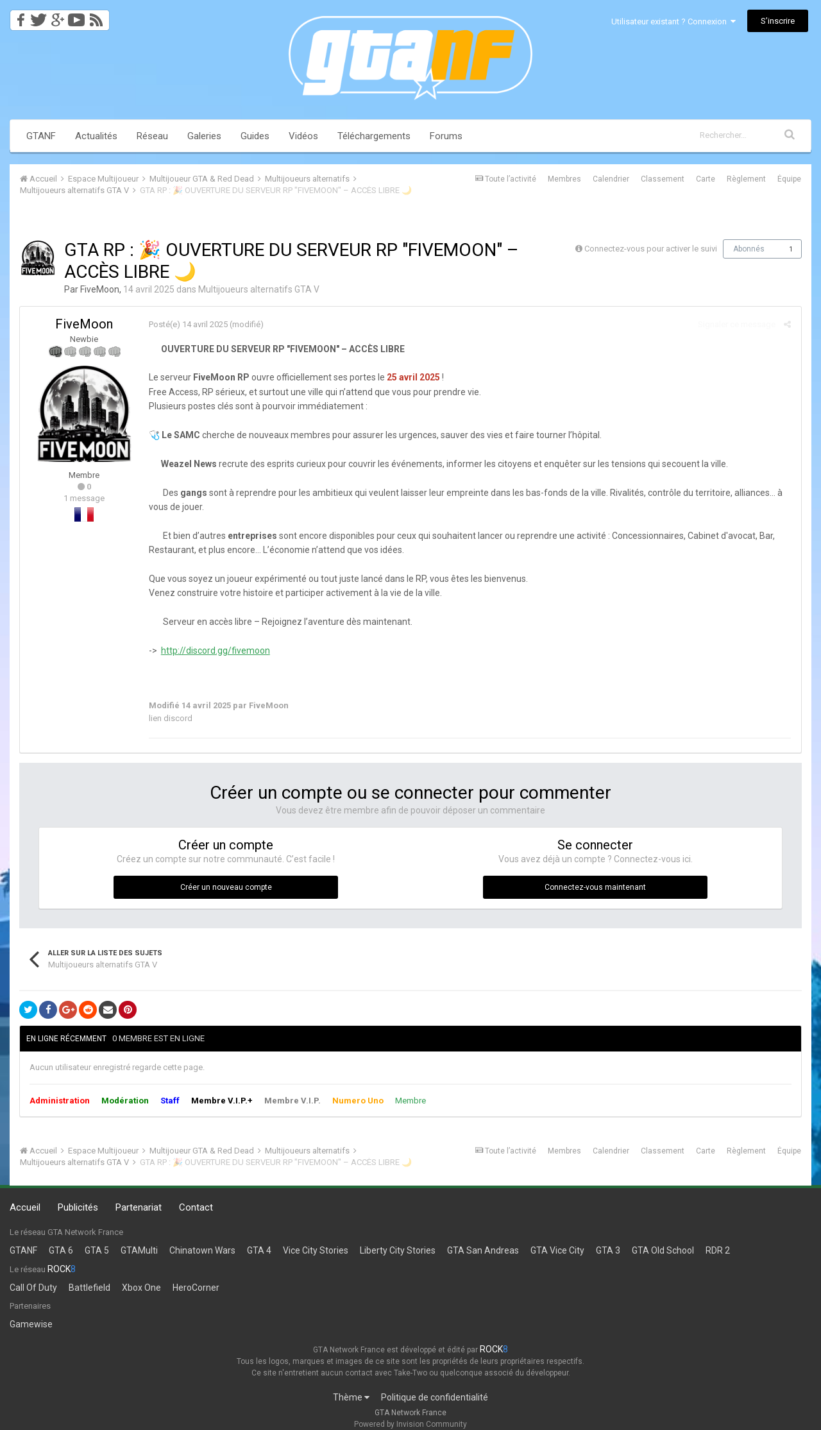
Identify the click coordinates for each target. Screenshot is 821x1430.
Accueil (25, 1207)
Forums (446, 136)
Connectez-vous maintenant (595, 887)
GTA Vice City (557, 1250)
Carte (705, 178)
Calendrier (611, 178)
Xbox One (141, 1287)
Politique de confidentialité (434, 1397)
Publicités (78, 1207)
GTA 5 (97, 1250)
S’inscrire (778, 21)
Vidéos (303, 136)
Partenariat (138, 1207)
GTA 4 (259, 1250)
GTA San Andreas (483, 1250)
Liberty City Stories (398, 1250)
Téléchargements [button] (373, 136)
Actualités (96, 136)
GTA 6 (61, 1250)
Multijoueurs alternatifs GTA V (258, 289)
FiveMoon (99, 289)
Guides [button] (255, 136)
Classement (662, 178)
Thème (351, 1397)
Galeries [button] (204, 136)
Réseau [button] (152, 136)
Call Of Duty (33, 1287)
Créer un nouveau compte (226, 887)
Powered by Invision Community (410, 1424)
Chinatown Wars (202, 1250)
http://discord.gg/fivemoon (214, 650)
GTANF (41, 136)
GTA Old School (663, 1250)
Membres (564, 178)
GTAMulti (139, 1250)
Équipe (789, 178)
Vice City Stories (315, 1250)
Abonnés (749, 248)
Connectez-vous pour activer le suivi (650, 248)
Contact (196, 1207)
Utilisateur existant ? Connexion (673, 21)
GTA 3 (608, 1250)
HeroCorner (196, 1287)
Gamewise (31, 1324)
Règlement (746, 178)
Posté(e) (187, 324)
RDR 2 (718, 1250)
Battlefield (89, 1287)
